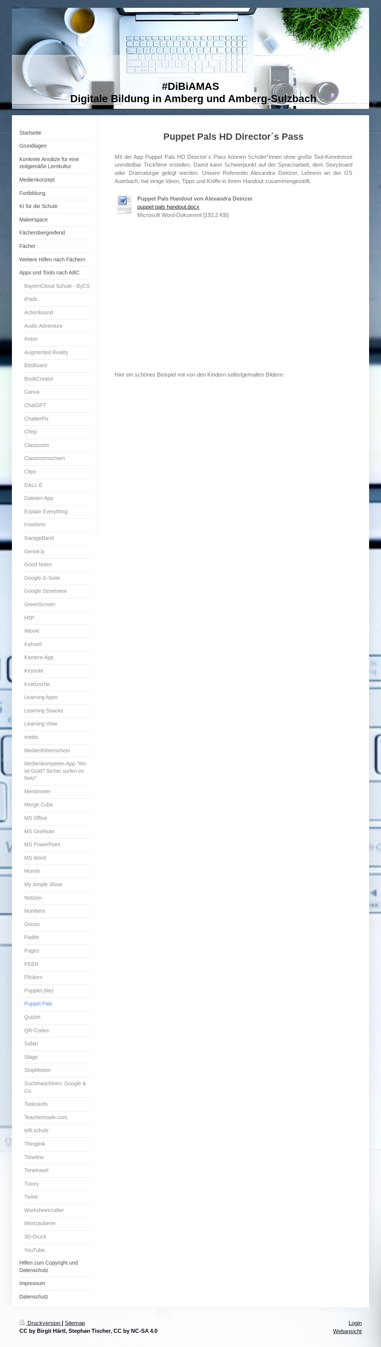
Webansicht (347, 1331)
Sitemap (75, 1323)
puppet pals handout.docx (168, 207)
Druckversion (40, 1323)
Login (355, 1323)
